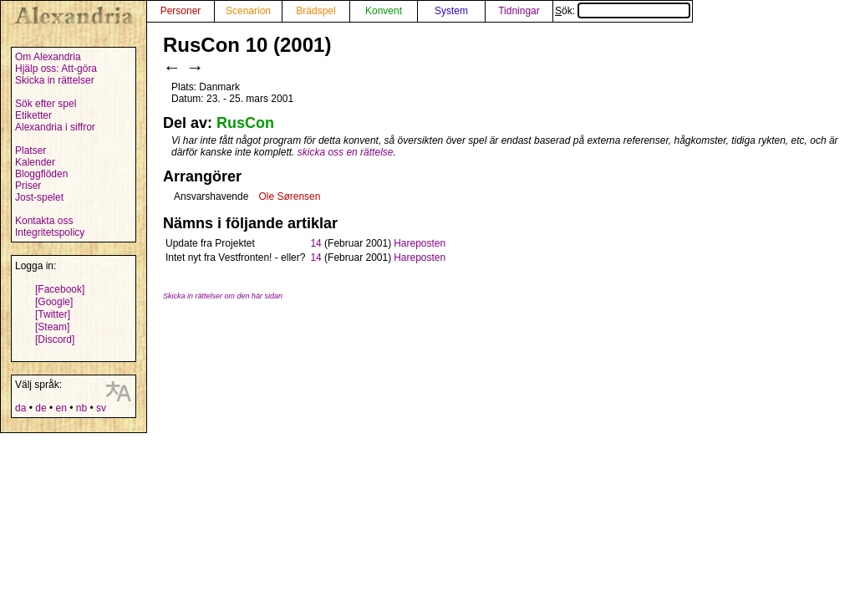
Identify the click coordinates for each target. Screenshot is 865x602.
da (20, 408)
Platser (30, 150)
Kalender (35, 162)
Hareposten (419, 243)
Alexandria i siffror (55, 127)
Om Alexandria (48, 57)
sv (101, 408)
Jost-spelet (39, 197)
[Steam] (52, 327)
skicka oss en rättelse (346, 152)
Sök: (622, 11)
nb (81, 408)
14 (315, 243)
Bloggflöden (41, 174)
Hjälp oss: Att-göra (56, 68)
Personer (180, 11)
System (451, 11)
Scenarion (248, 11)
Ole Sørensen (289, 196)
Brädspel (315, 11)
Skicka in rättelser (54, 80)
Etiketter (33, 115)
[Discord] (54, 339)
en (60, 408)
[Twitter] (52, 314)
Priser (28, 185)
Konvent (383, 11)
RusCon (245, 123)
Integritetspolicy (49, 232)
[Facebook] (59, 289)
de (40, 408)
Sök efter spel (45, 104)
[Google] (54, 302)
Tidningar (519, 11)
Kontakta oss (44, 221)
